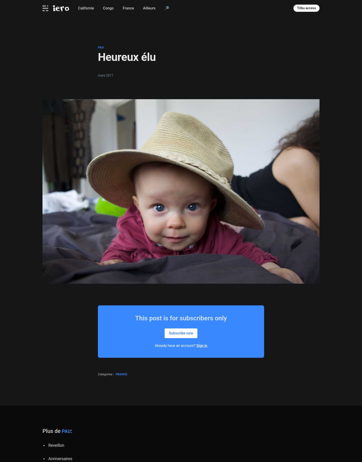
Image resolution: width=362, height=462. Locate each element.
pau (101, 47)
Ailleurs (149, 8)
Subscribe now (181, 333)
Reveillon (56, 445)
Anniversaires (60, 458)
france (121, 374)
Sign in (201, 345)
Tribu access (306, 8)
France (128, 8)
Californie (86, 8)
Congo (108, 8)
